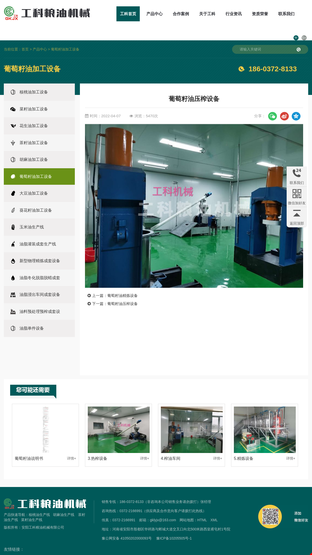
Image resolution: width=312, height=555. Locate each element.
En (304, 14)
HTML (202, 509)
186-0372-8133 (273, 58)
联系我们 (272, 14)
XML (214, 509)
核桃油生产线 (39, 503)
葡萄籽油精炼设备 (122, 284)
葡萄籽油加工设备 (65, 38)
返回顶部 (297, 223)
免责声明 (156, 552)
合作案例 (167, 14)
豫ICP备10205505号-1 (174, 527)
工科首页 (114, 14)
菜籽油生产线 (31, 509)
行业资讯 (219, 14)
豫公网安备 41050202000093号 (127, 527)
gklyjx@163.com (163, 509)
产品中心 (140, 14)
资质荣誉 (246, 14)
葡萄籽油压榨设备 (122, 292)
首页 (25, 38)
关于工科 (193, 14)
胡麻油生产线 (63, 503)
